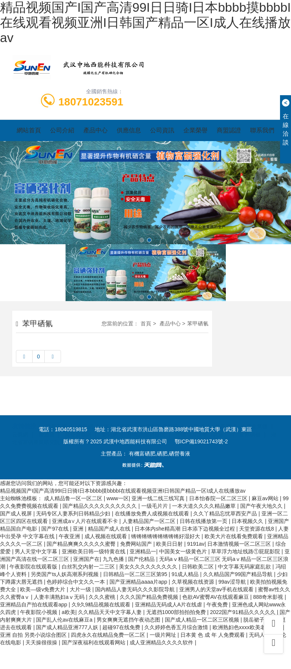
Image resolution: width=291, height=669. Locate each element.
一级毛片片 (155, 506)
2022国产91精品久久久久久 (243, 612)
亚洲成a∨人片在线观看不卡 (85, 521)
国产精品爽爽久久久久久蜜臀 (82, 544)
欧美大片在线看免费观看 (234, 536)
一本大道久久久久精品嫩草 (204, 506)
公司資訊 (162, 130)
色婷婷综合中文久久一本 (76, 582)
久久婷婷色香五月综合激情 (177, 627)
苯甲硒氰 (197, 323)
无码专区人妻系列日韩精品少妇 (74, 513)
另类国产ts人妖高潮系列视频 (65, 574)
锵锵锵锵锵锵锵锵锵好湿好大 (166, 536)
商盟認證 (229, 130)
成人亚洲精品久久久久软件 (162, 642)
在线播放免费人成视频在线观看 (153, 513)
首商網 (223, 408)
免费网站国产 (136, 544)
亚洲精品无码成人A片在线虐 (169, 604)
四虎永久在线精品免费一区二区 (109, 635)
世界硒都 (249, 417)
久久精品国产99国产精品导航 (238, 574)
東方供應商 (117, 408)
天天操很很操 (42, 642)
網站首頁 (29, 130)
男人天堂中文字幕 (37, 551)
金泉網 (85, 408)
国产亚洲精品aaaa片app (139, 582)
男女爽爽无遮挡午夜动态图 (129, 620)
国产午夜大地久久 (262, 506)
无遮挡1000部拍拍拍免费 (176, 612)
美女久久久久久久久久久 (149, 567)
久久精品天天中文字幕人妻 (110, 612)
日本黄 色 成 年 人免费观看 (213, 635)
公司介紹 (62, 130)
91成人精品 (186, 574)
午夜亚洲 (70, 536)
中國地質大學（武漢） (202, 417)
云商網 (20, 417)
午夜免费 (218, 604)
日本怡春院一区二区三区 (219, 498)
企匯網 (196, 408)
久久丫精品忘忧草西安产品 (225, 513)
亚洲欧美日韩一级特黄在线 (94, 551)
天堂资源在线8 (257, 529)
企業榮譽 (195, 130)
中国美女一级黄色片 (183, 551)
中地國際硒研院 (146, 417)
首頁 (146, 323)
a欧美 (68, 612)
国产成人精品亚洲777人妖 (67, 627)
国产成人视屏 (16, 513)
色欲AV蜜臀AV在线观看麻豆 (216, 597)
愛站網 (110, 417)
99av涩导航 (232, 582)
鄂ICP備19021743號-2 (201, 441)
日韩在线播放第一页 (204, 521)
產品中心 (95, 130)
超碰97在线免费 (121, 627)
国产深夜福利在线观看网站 (94, 642)
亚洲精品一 (143, 551)
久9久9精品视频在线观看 (102, 604)
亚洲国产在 (86, 559)
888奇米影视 (269, 597)
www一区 (117, 498)
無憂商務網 (78, 417)
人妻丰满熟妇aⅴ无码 (60, 597)
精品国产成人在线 (110, 529)
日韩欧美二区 (198, 567)
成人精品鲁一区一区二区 (74, 498)
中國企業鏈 (254, 408)
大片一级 (81, 589)
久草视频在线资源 (194, 582)
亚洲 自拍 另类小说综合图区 (34, 635)
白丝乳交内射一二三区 (89, 567)
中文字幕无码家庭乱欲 (245, 567)
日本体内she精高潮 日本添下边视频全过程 (185, 529)
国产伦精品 (142, 559)
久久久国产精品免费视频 (150, 597)
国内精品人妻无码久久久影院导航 (135, 589)
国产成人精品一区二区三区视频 (203, 620)
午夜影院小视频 (39, 612)
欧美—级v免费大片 (43, 589)
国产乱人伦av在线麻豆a (65, 620)
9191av (196, 544)
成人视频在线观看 (106, 536)
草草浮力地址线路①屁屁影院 (246, 551)
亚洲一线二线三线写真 (158, 498)
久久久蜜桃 (103, 597)
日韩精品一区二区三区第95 (136, 574)
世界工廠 (56, 408)
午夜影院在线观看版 (34, 567)
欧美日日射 (170, 544)
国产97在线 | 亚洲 (63, 529)
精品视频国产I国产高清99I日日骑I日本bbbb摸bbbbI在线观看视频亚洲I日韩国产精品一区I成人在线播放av (145, 22)
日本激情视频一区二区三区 (239, 544)
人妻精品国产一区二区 (149, 521)
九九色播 (114, 559)
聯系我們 (262, 130)
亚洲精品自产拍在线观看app (34, 604)
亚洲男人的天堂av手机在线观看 (217, 589)
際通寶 (47, 417)
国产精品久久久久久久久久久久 (100, 506)
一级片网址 (164, 635)
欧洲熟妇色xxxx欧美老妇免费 (248, 627)
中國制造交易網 (159, 408)
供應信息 (129, 130)
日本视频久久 (248, 521)
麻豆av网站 (266, 498)
